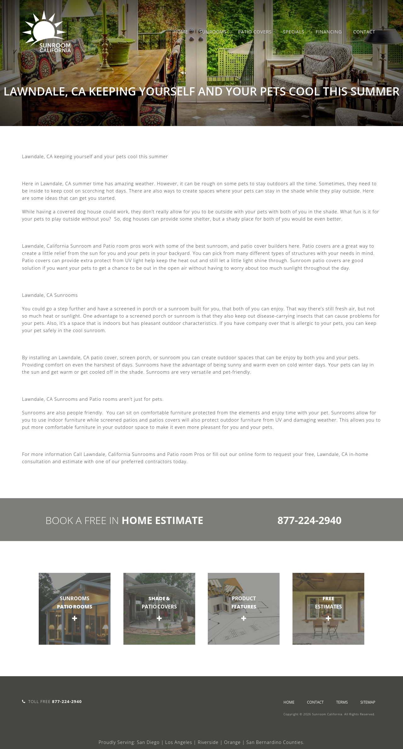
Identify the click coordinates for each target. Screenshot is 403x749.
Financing (329, 32)
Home (180, 32)
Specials (293, 32)
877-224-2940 (309, 520)
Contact (364, 32)
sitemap (367, 702)
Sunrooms (213, 32)
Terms (342, 702)
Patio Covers (255, 32)
